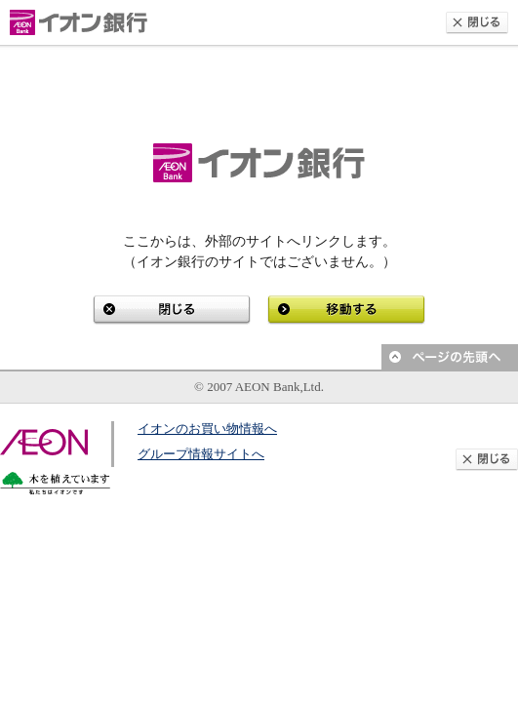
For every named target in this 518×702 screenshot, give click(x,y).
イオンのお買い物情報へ (207, 428)
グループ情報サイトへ (201, 454)
